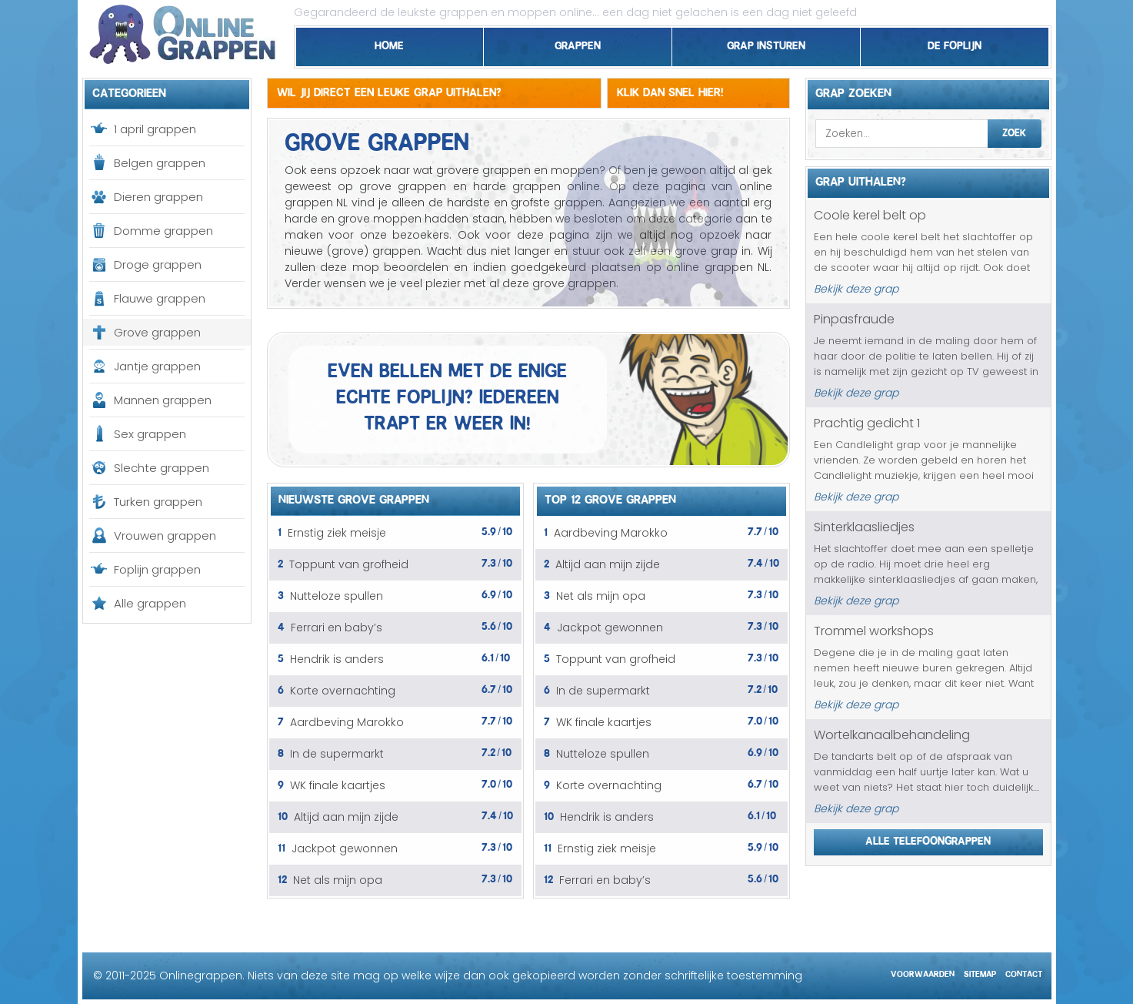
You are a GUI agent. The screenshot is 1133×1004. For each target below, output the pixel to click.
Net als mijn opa (337, 880)
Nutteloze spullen (336, 596)
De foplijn (954, 43)
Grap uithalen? (860, 179)
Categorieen (129, 91)
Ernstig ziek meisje (337, 532)
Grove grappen (157, 332)
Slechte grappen (161, 468)
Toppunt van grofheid (348, 564)
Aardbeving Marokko (347, 722)
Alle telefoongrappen (928, 838)
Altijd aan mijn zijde (346, 817)
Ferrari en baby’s (336, 627)
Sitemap (980, 972)
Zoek (1014, 131)
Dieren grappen (158, 197)
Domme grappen (163, 231)
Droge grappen (158, 264)
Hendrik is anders (337, 659)
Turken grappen (158, 502)
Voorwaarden (923, 972)
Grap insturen (766, 43)
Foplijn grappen (157, 569)
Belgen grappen (159, 163)
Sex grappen (150, 434)
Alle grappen (150, 603)
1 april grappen (155, 129)
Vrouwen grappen (165, 535)
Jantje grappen (157, 366)
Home (389, 43)
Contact (1023, 972)
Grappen (578, 43)
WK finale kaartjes (337, 785)
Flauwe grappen (159, 298)
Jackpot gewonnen (345, 848)
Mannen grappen (163, 400)
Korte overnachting (342, 690)
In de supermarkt (337, 753)
